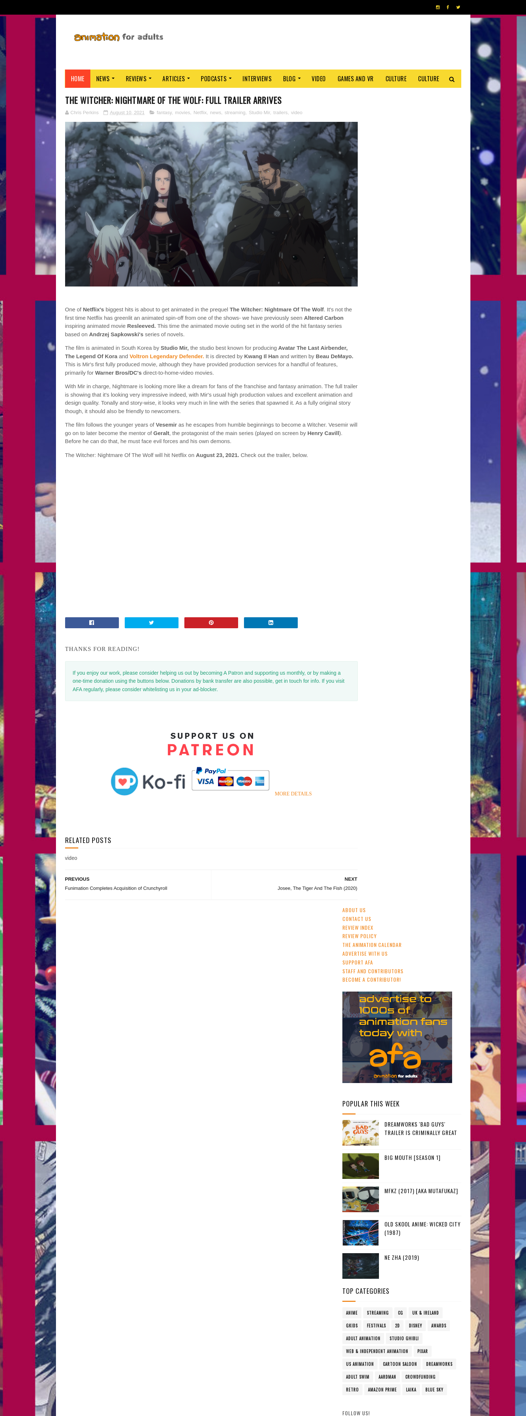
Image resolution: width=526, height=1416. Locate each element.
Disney (415, 513)
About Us (354, 97)
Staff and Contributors (372, 158)
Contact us (356, 106)
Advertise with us (365, 141)
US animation (360, 552)
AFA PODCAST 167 (362, 1003)
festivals (376, 513)
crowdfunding (420, 564)
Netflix (200, 113)
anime (352, 500)
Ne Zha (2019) (401, 445)
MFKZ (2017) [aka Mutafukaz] (421, 378)
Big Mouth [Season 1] (412, 345)
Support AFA (357, 149)
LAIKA (411, 577)
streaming (235, 113)
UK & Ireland (425, 500)
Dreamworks (439, 552)
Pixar (422, 539)
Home (77, 78)
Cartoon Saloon (400, 552)
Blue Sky (434, 577)
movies (182, 113)
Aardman (387, 564)
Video (319, 78)
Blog (289, 78)
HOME (439, 1404)
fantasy (164, 113)
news (215, 113)
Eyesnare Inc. (233, 1406)
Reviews (136, 78)
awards (438, 513)
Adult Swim (357, 564)
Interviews (257, 78)
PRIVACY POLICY (263, 1406)
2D (397, 513)
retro (352, 577)
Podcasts (213, 78)
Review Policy (359, 123)
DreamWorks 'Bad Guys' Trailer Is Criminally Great (420, 316)
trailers (280, 113)
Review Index (357, 115)
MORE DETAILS (278, 778)
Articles (173, 78)
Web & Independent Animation (377, 539)
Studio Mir (259, 113)
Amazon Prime (382, 577)
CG (400, 500)
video (297, 113)
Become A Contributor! (371, 167)
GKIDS (352, 513)
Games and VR (356, 78)
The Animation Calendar (372, 132)
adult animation (363, 526)
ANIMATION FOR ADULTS (174, 1406)
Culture (396, 78)
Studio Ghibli (404, 526)
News (103, 78)
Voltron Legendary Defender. (195, 340)
